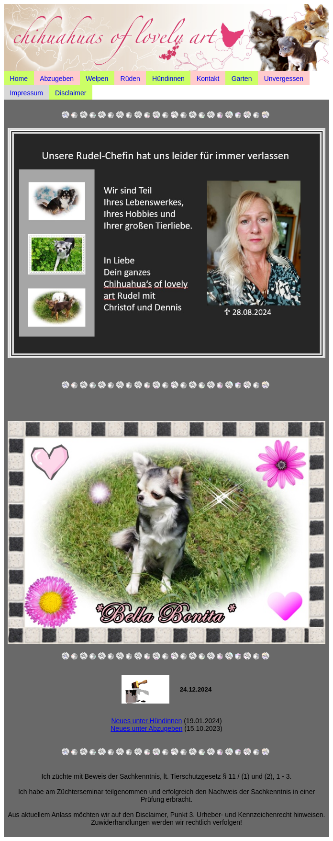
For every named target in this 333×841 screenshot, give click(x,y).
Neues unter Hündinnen (146, 721)
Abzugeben (57, 78)
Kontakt (208, 78)
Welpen (97, 78)
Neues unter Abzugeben (146, 728)
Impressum (26, 92)
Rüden (130, 78)
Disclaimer (70, 92)
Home (19, 78)
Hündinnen (168, 78)
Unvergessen (284, 78)
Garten (242, 78)
